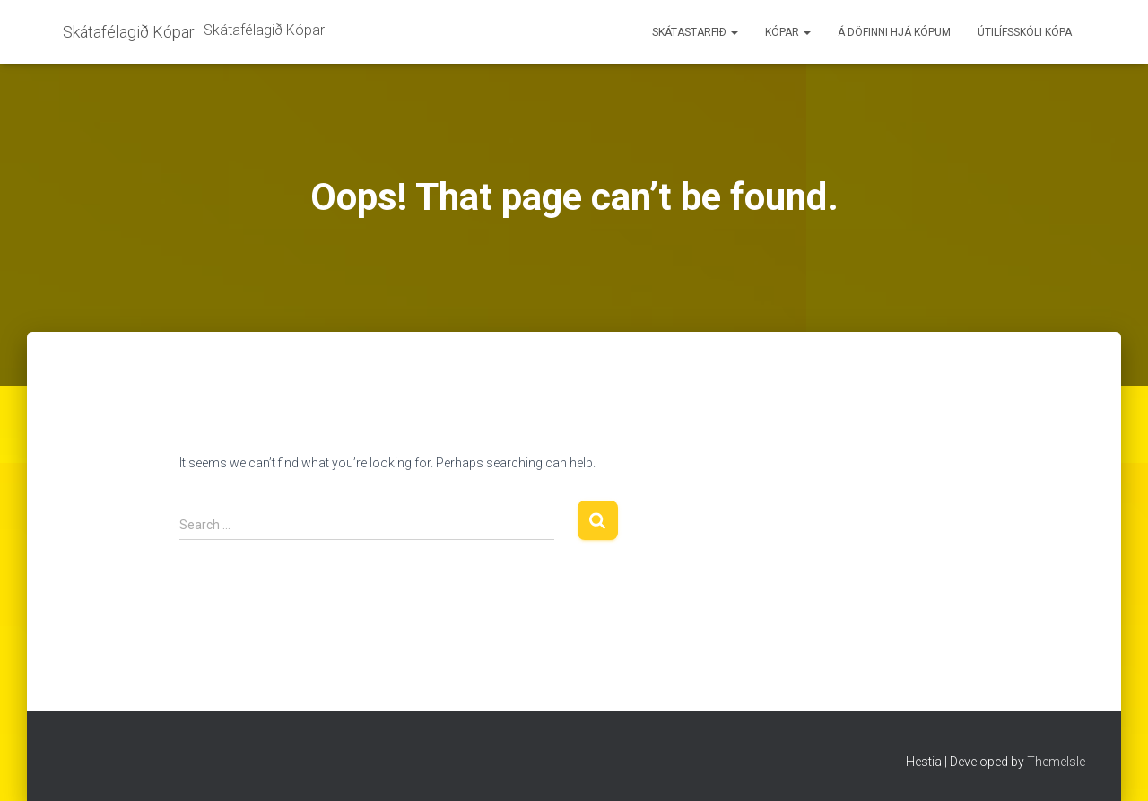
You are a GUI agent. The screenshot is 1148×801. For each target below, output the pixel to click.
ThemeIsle (1056, 761)
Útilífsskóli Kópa (1025, 32)
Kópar (788, 32)
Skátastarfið (695, 32)
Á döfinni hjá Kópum (894, 32)
